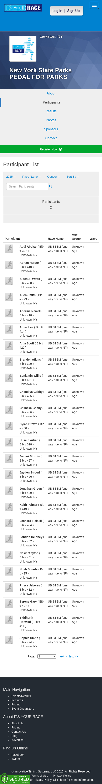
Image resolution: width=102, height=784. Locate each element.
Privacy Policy (62, 775)
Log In (57, 11)
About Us (17, 723)
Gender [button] (53, 176)
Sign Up (73, 11)
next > (63, 656)
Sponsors (51, 129)
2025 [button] (11, 176)
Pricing (15, 704)
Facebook (17, 754)
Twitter (15, 759)
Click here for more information (73, 779)
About (51, 93)
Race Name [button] (31, 176)
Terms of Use (39, 775)
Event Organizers (22, 708)
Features (17, 700)
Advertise (17, 740)
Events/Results (21, 696)
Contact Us (18, 731)
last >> (73, 656)
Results (50, 111)
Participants (51, 102)
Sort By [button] (72, 176)
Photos (51, 120)
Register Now (51, 149)
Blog (14, 735)
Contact (51, 138)
